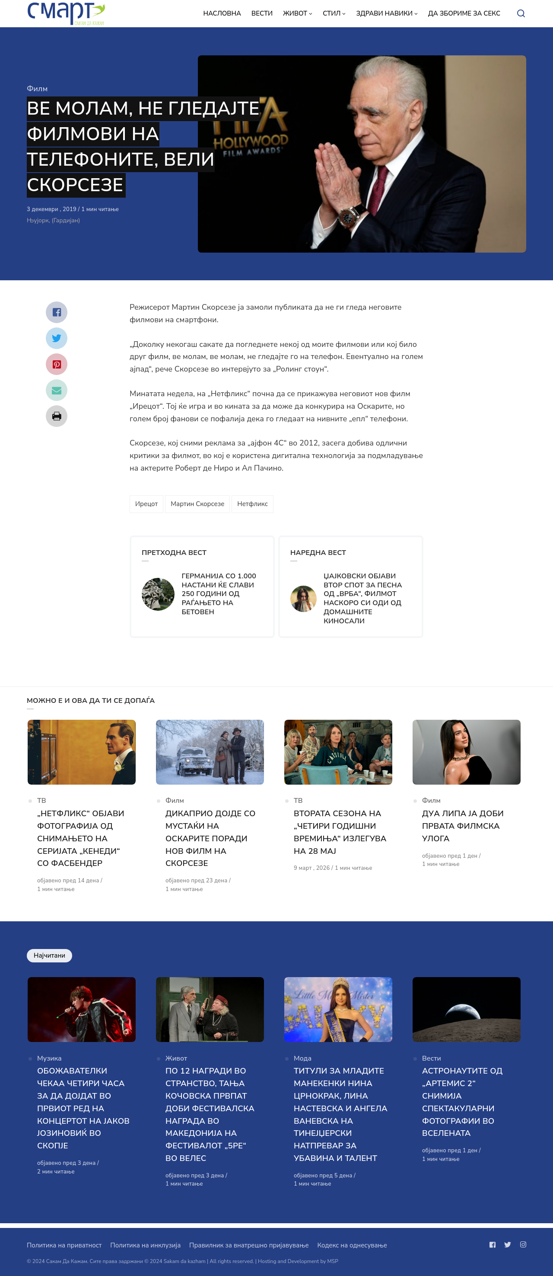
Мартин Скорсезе (197, 504)
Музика (49, 1063)
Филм (37, 88)
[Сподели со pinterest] (56, 364)
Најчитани (49, 958)
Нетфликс (252, 504)
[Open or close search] (521, 14)
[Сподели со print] (56, 416)
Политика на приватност (64, 1245)
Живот (176, 1063)
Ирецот (146, 504)
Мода (302, 1063)
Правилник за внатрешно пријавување (248, 1245)
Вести (431, 1063)
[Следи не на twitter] (508, 1245)
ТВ (41, 804)
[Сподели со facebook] (56, 312)
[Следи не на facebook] (494, 1245)
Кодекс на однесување (352, 1245)
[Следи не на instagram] (521, 1245)
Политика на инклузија (145, 1245)
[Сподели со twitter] (56, 338)
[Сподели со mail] (56, 390)
